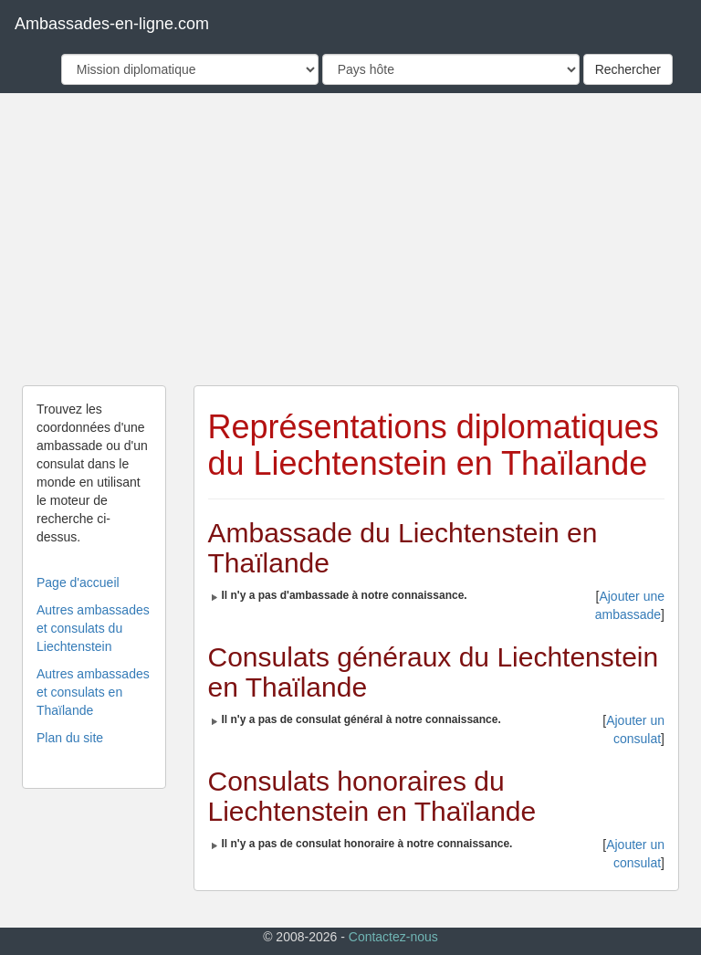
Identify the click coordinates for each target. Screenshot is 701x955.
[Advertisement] (350, 239)
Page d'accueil (78, 582)
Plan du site (70, 737)
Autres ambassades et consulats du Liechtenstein (93, 628)
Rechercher (628, 69)
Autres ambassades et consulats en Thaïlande (93, 692)
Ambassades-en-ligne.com (112, 24)
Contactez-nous (393, 936)
